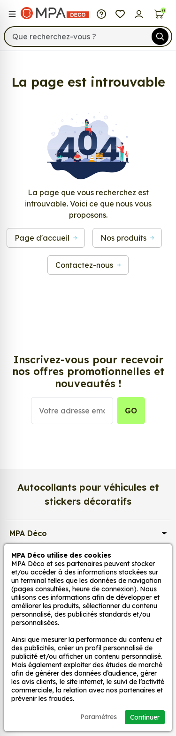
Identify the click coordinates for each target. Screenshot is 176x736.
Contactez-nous (88, 265)
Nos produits (127, 238)
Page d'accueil (46, 238)
